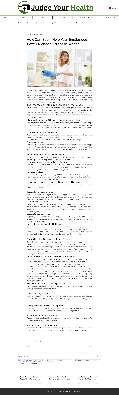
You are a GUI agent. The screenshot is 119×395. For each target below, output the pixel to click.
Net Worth (79, 23)
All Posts (20, 23)
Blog (28, 23)
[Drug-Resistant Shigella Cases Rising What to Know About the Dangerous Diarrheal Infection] (31, 366)
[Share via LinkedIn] (36, 341)
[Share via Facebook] (28, 341)
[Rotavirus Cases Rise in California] (59, 366)
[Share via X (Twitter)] (32, 341)
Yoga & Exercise (55, 23)
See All (99, 356)
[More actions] (91, 35)
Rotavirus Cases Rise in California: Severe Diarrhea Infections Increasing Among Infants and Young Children (59, 378)
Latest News (68, 23)
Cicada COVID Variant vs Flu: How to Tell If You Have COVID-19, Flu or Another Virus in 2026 (88, 378)
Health (35, 23)
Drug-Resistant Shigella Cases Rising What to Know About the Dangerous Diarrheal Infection (30, 378)
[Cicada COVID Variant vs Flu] (88, 366)
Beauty (44, 23)
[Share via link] (41, 341)
